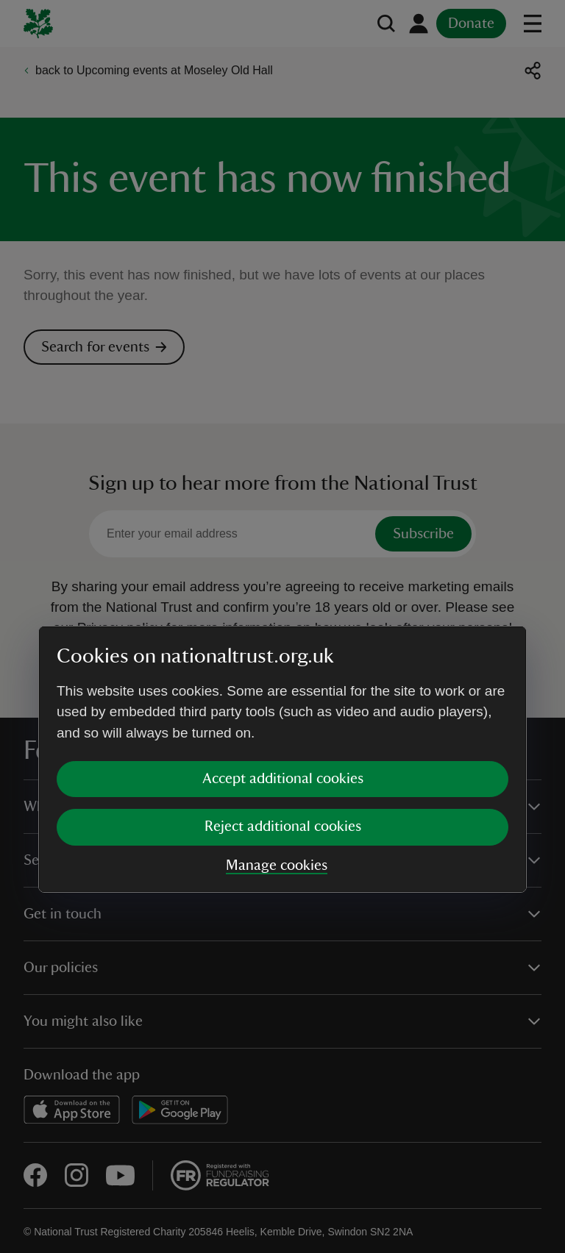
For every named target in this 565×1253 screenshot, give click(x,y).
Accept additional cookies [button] (282, 645)
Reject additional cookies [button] (283, 693)
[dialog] (282, 626)
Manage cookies (276, 732)
